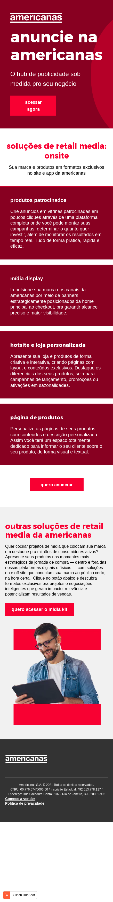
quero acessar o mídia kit (39, 609)
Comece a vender (20, 799)
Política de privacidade (24, 803)
